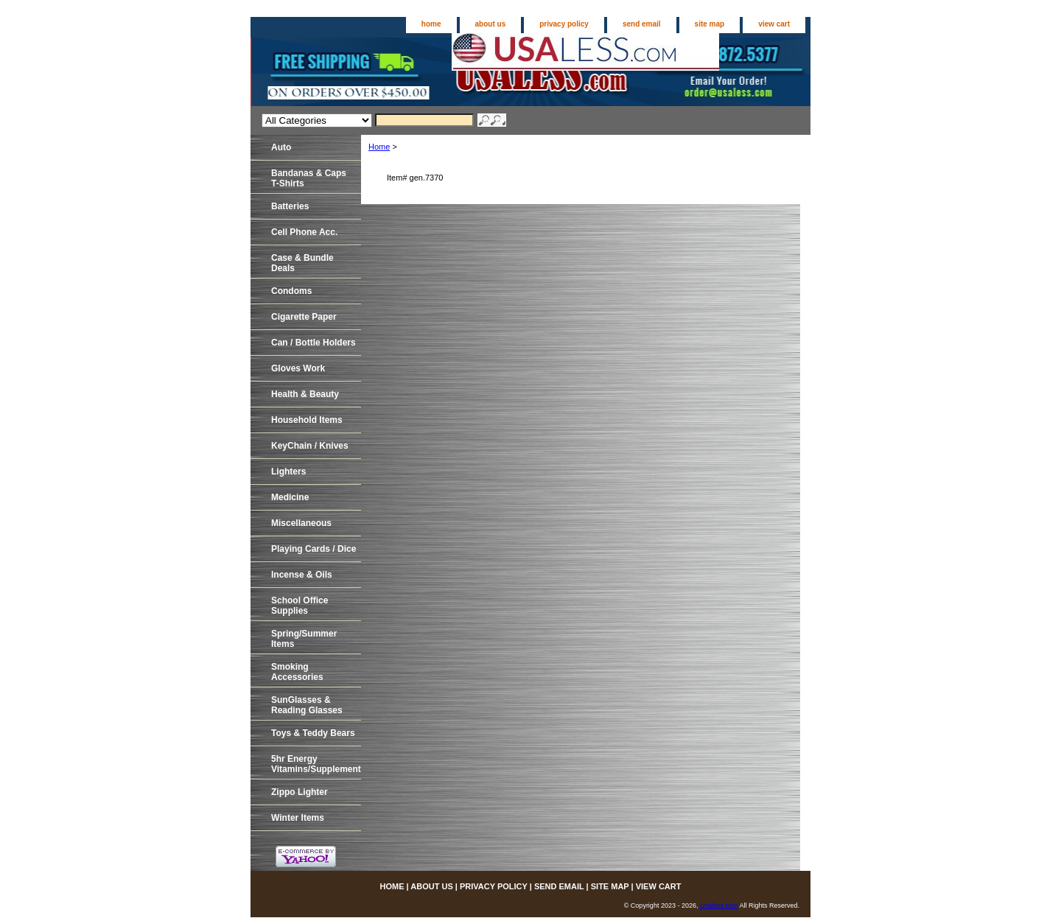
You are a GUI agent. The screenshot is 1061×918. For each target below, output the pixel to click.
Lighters (288, 471)
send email (642, 24)
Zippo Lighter (299, 792)
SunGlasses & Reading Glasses (307, 705)
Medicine (290, 497)
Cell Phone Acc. (304, 232)
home (431, 24)
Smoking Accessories (297, 672)
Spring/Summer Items (304, 638)
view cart (774, 24)
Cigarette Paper (304, 317)
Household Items (307, 420)
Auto (281, 147)
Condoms (291, 291)
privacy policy (564, 24)
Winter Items (297, 818)
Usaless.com (719, 905)
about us (490, 24)
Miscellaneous (301, 523)
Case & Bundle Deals (302, 263)
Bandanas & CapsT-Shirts (308, 178)
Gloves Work (298, 368)
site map (710, 24)
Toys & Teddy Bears (313, 733)
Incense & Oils (301, 575)
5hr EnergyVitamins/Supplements (316, 764)
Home (379, 146)
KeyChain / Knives (310, 446)
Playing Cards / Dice (313, 549)
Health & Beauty (305, 394)
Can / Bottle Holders (313, 342)
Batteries (290, 206)
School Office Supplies (299, 605)
